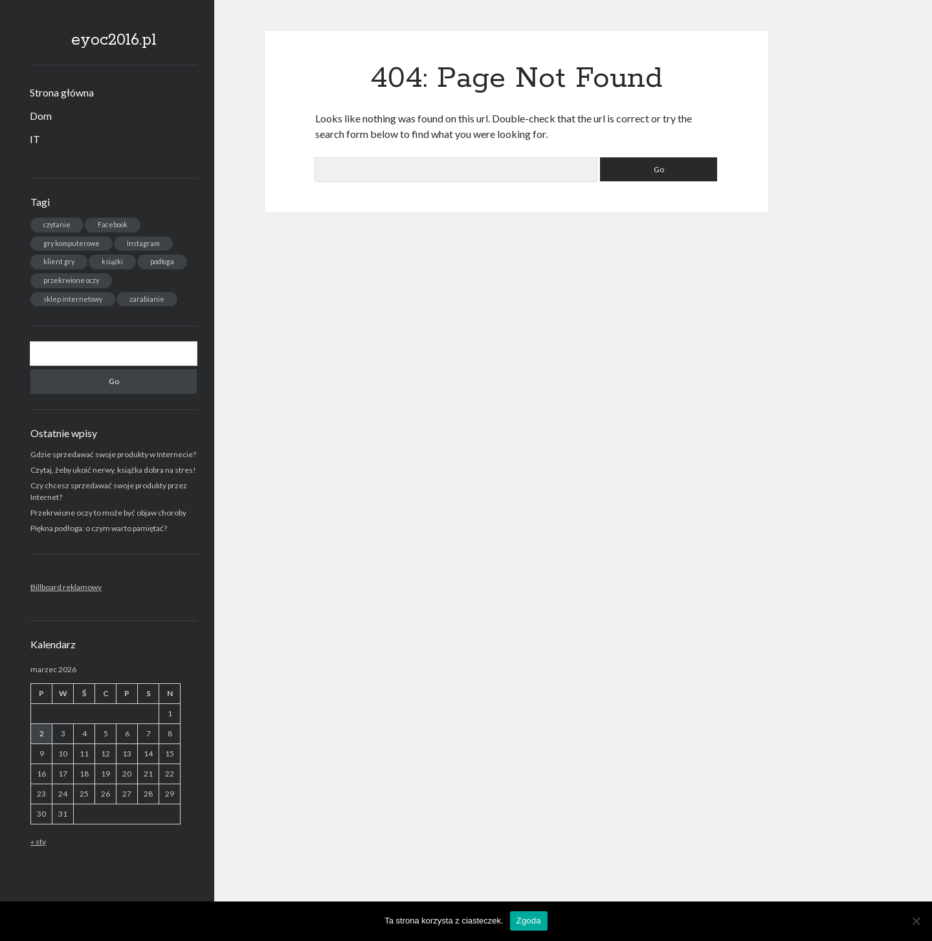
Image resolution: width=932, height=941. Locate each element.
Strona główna (62, 92)
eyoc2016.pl (114, 40)
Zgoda (528, 920)
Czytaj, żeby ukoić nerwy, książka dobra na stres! (113, 470)
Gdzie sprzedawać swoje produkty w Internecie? (113, 454)
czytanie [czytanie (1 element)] (57, 224)
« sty (38, 841)
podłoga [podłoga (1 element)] (162, 261)
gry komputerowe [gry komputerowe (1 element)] (71, 243)
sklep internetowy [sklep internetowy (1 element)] (72, 299)
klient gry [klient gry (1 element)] (58, 261)
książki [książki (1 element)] (112, 261)
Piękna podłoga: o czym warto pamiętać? (98, 528)
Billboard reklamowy (66, 587)
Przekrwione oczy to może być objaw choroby (108, 512)
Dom (41, 115)
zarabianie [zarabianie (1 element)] (146, 299)
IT (35, 139)
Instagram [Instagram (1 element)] (143, 243)
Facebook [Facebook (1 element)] (113, 224)
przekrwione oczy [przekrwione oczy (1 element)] (71, 280)
